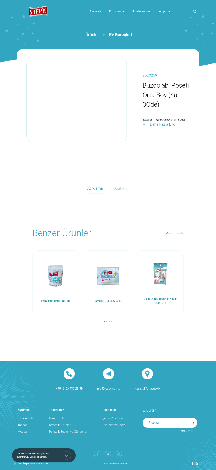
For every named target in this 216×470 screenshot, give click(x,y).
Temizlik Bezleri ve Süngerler (68, 431)
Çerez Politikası (112, 418)
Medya (22, 431)
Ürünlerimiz (141, 11)
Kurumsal (116, 11)
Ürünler (92, 34)
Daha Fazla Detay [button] (38, 456)
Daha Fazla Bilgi (163, 124)
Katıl (183, 430)
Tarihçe (22, 425)
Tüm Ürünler (57, 418)
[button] (169, 233)
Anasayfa (95, 11)
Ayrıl (190, 430)
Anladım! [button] (67, 453)
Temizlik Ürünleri (60, 425)
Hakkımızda (25, 418)
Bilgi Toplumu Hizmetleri (115, 463)
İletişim (164, 11)
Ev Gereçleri (120, 34)
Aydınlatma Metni (114, 425)
